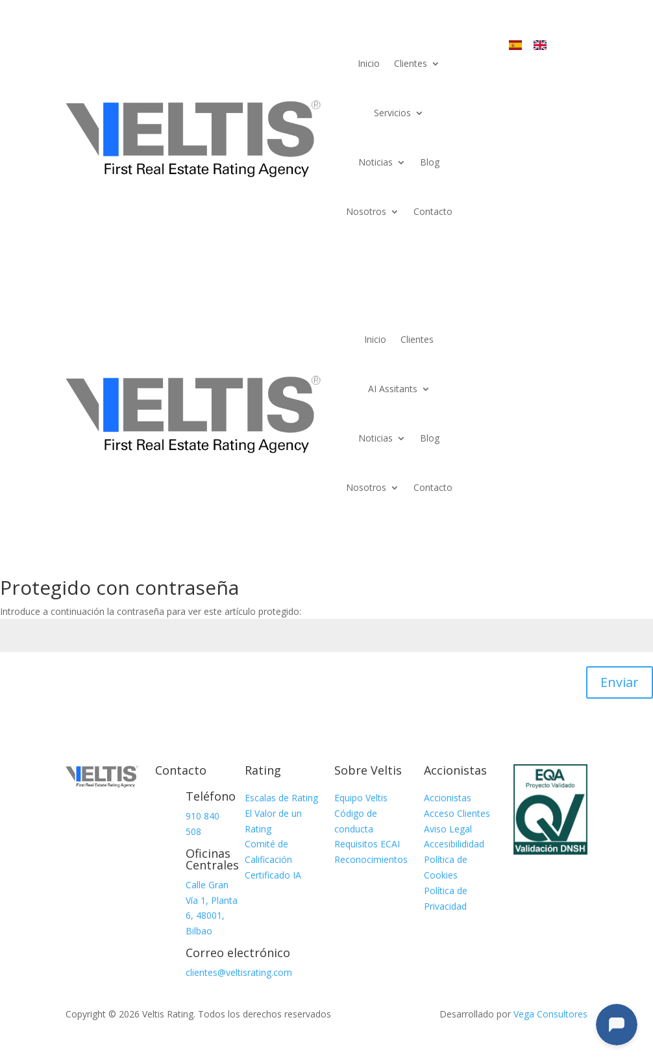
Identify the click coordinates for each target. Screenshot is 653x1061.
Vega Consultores (550, 1014)
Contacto (432, 211)
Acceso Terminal (545, 89)
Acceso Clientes (457, 813)
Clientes (410, 63)
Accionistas (447, 798)
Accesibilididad (454, 844)
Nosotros (366, 211)
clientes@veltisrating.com (239, 972)
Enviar (619, 682)
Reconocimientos (371, 859)
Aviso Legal (448, 829)
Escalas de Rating (281, 798)
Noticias (375, 162)
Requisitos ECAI (367, 844)
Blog (429, 162)
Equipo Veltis (361, 798)
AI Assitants (392, 388)
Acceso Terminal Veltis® (545, 353)
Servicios (392, 112)
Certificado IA (273, 875)
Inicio (369, 63)
